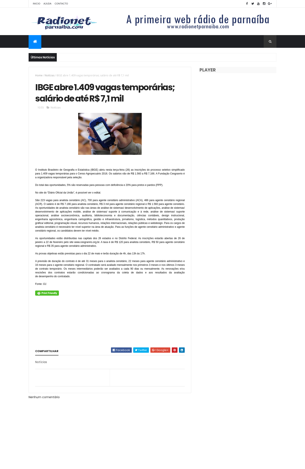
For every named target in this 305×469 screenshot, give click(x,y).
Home (39, 75)
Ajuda (47, 3)
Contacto (61, 3)
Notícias (49, 75)
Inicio (36, 3)
